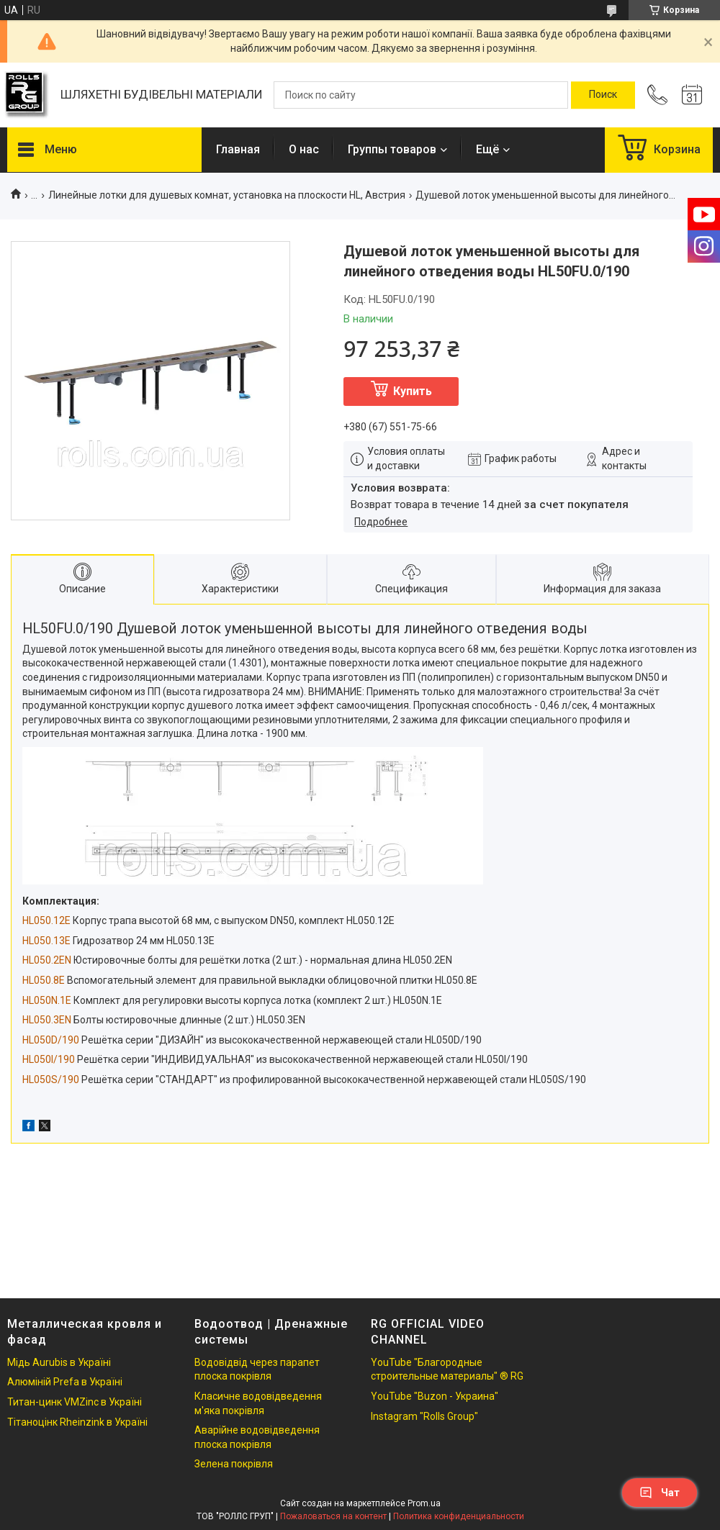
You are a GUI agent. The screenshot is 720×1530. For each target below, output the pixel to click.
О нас (304, 149)
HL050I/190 (48, 1059)
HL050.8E (43, 980)
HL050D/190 (50, 1040)
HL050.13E (46, 940)
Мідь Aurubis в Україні (59, 1362)
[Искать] (603, 95)
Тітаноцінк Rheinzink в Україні (77, 1422)
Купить (412, 391)
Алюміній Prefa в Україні (64, 1382)
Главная (238, 149)
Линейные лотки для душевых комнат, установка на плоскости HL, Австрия (226, 195)
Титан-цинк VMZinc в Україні (74, 1402)
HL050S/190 (50, 1079)
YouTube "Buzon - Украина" (434, 1396)
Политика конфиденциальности (458, 1516)
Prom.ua (424, 1503)
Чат (659, 1492)
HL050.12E (46, 920)
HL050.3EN (46, 1020)
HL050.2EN (46, 960)
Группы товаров (392, 149)
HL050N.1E (46, 1000)
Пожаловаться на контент (333, 1516)
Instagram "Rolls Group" (424, 1416)
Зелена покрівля (233, 1464)
